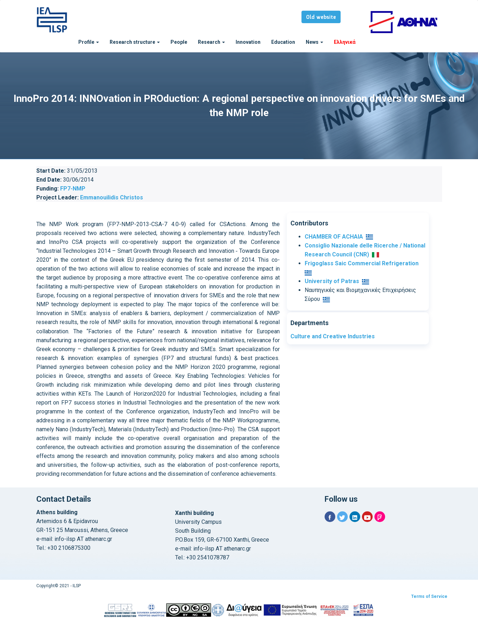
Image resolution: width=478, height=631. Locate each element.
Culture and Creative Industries (332, 336)
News (314, 42)
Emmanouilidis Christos (111, 197)
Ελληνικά (345, 42)
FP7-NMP (72, 188)
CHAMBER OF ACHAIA (334, 236)
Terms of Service (429, 596)
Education (283, 42)
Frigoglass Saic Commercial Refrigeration (362, 263)
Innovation (248, 42)
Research (211, 42)
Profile (88, 42)
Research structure (135, 42)
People (178, 42)
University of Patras (332, 281)
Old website (321, 17)
